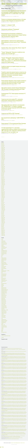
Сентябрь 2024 (3, 158)
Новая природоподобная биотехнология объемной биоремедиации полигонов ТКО (14, 348)
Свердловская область (4, 307)
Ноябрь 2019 (2, 220)
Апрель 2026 (2, 145)
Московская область (3, 287)
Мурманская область (3, 288)
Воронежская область (4, 253)
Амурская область (3, 241)
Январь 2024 (2, 167)
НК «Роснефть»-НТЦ (16, 114)
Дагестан (2, 254)
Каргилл (14, 30)
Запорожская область (3, 258)
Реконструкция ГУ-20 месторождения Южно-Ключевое (13, 123)
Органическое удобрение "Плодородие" (10, 29)
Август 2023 (2, 172)
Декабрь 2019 (3, 219)
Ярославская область (4, 332)
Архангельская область (4, 243)
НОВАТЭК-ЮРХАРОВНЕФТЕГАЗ (16, 90)
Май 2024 (2, 163)
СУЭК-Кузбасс (17, 16)
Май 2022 (2, 188)
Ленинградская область (4, 280)
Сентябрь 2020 (3, 209)
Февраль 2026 (3, 147)
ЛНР (1, 282)
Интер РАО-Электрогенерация (15, 96)
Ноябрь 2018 (2, 233)
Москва (2, 286)
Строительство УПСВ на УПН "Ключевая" (10, 113)
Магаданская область (4, 283)
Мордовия (2, 285)
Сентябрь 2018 (3, 235)
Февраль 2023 (3, 179)
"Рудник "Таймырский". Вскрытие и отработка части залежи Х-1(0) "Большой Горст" (13, 52)
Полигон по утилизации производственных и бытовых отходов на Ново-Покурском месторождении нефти (13, 20)
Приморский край (3, 299)
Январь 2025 (2, 154)
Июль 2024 (2, 161)
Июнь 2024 (2, 162)
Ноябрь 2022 (2, 182)
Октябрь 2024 (3, 157)
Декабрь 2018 (3, 232)
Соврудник (15, 133)
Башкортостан (3, 246)
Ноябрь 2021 (2, 195)
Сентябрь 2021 (3, 197)
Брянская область (3, 248)
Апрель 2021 (2, 202)
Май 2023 (2, 175)
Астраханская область (4, 244)
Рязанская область (3, 302)
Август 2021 (2, 198)
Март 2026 (2, 146)
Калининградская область (4, 264)
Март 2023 (2, 178)
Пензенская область (3, 297)
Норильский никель (16, 63)
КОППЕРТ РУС (15, 26)
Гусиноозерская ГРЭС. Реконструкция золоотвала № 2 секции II (13, 94)
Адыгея (2, 238)
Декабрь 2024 (3, 155)
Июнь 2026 (2, 143)
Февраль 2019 (3, 230)
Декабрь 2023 (3, 168)
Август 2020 (2, 210)
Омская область (3, 293)
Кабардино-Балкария (3, 263)
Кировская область (3, 271)
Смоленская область (3, 310)
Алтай (2, 239)
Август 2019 (2, 223)
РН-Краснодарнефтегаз (20, 114)
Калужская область (10, 77)
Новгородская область (4, 291)
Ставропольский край (3, 312)
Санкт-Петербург (3, 304)
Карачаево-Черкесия (3, 268)
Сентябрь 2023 (3, 171)
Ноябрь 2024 (3, 156)
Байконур (2, 245)
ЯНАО (2, 331)
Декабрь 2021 (3, 193)
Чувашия (2, 327)
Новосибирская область (4, 292)
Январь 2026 (2, 148)
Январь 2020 (2, 218)
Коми (8, 110)
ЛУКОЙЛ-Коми (12, 110)
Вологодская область (4, 252)
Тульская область (3, 317)
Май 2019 (2, 226)
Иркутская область (10, 120)
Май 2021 (2, 201)
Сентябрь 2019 (3, 222)
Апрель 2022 (2, 189)
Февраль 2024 (3, 166)
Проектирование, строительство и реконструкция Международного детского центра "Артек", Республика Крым (13, 42)
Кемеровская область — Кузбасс (5, 270)
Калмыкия (2, 265)
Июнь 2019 (2, 225)
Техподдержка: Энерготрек (14, 444)
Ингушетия (2, 261)
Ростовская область (3, 301)
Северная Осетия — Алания (4, 309)
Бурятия (9, 96)
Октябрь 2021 (3, 196)
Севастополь (2, 308)
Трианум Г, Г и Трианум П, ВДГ (8, 25)
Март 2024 (2, 165)
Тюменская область (10, 90)
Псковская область (3, 300)
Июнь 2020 (2, 213)
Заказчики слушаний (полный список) (5, 335)
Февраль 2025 (3, 153)
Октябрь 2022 (3, 183)
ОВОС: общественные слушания (14, 3)
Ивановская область (3, 260)
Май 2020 (2, 214)
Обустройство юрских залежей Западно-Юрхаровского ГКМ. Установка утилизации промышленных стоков (13, 88)
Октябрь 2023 (3, 170)
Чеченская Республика (4, 326)
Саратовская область (3, 305)
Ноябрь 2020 (3, 207)
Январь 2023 (2, 180)
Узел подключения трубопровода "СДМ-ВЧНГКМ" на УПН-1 (13, 118)
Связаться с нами (22, 442)
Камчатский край (3, 267)
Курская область (3, 279)
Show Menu (2, 1)
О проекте (2, 337)
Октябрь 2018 (3, 234)
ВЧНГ (14, 120)
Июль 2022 (2, 186)
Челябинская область (4, 325)
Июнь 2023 (2, 174)
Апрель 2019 (2, 227)
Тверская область (10, 26)
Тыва (2, 318)
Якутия (2, 330)
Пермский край (9, 37)
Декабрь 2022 (3, 181)
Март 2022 (2, 190)
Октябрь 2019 (3, 221)
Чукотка (2, 328)
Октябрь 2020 (3, 208)
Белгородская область (4, 247)
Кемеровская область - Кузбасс (11, 16)
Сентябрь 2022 (3, 184)
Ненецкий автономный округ (4, 289)
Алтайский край (3, 240)
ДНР (1, 255)
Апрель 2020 (3, 215)
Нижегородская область (4, 290)
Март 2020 (2, 216)
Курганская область (3, 278)
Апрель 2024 (3, 164)
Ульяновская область (3, 321)
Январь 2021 (2, 205)
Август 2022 (2, 185)
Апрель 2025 (2, 151)
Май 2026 (2, 144)
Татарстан (2, 314)
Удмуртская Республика (4, 320)
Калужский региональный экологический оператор (19, 77)
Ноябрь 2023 (2, 169)
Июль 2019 (2, 224)
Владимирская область (4, 250)
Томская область (3, 316)
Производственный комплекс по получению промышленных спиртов (15, 437)
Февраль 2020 (3, 217)
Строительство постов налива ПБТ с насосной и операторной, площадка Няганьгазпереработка (12, 99)
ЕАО (1, 256)
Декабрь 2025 (3, 149)
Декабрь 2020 (3, 206)
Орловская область (3, 296)
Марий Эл (2, 284)
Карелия (2, 269)
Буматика (14, 37)
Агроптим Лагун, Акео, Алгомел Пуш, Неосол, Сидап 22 (13, 48)
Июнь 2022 (2, 187)
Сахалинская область (4, 306)
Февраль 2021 (3, 204)
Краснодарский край (10, 114)
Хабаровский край (3, 322)
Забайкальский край (3, 257)
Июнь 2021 (2, 200)
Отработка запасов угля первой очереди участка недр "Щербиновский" (13, 67)
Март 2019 (2, 228)
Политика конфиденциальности (16, 442)
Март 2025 (2, 152)
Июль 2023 (2, 173)
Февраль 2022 (3, 191)
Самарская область (3, 303)
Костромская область (3, 273)
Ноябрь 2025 (2, 150)
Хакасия (2, 323)
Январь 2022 (2, 192)
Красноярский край (10, 63)
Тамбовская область (3, 313)
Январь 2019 (2, 231)
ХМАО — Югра (3, 324)
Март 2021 (2, 203)
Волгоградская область (4, 251)
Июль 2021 (2, 199)
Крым (2, 276)
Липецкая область (3, 281)
